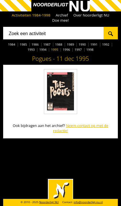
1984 (11, 44)
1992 (105, 44)
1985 (23, 44)
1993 (31, 49)
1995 (54, 49)
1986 (35, 44)
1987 (46, 44)
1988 (58, 44)
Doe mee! (60, 20)
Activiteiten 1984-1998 (31, 15)
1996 (66, 49)
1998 (89, 49)
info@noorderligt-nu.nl (88, 202)
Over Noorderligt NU (91, 15)
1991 (93, 44)
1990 (82, 44)
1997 (78, 49)
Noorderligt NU (49, 202)
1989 (70, 44)
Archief (62, 15)
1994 (42, 49)
